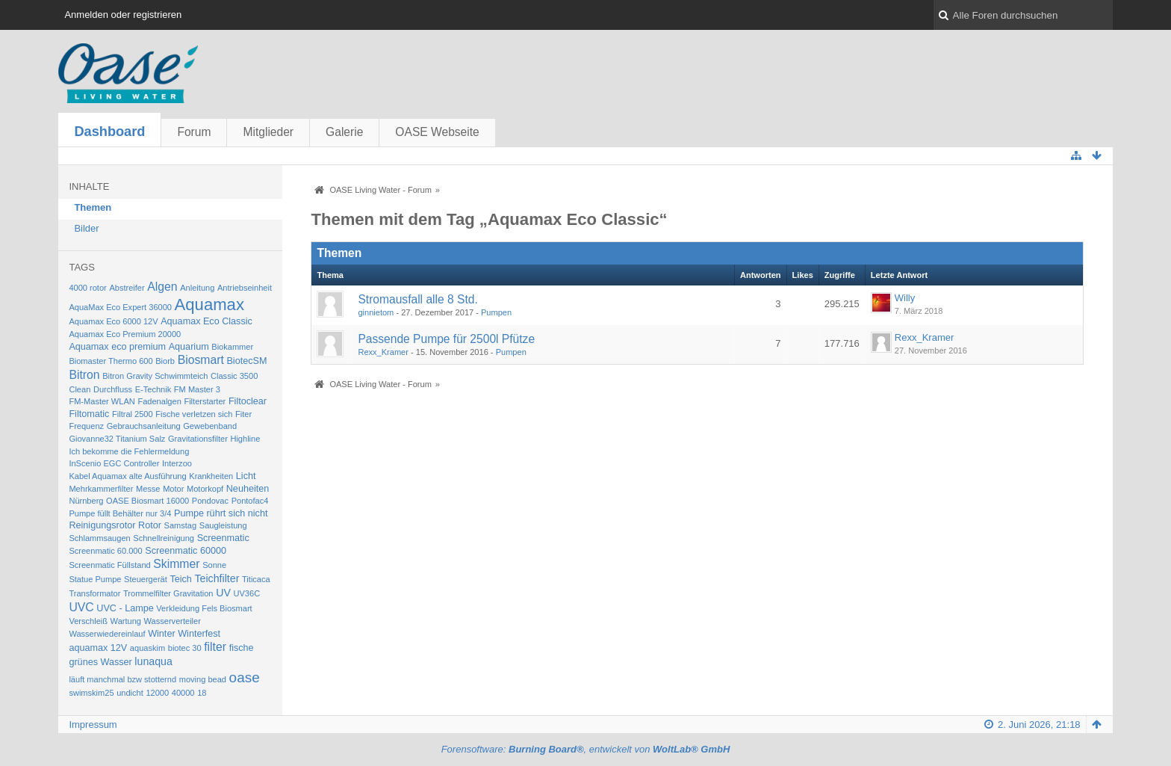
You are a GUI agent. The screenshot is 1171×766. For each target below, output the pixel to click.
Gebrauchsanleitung (144, 425)
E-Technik (153, 389)
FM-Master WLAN (101, 401)
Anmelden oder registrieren (122, 14)
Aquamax (209, 304)
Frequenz (86, 425)
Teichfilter (216, 578)
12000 (157, 692)
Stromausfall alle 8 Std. (417, 299)
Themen (92, 207)
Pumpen (496, 312)
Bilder (86, 228)
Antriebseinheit (244, 287)
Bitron (84, 374)
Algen (162, 286)
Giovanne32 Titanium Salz (117, 438)
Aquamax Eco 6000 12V (113, 321)
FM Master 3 (197, 389)
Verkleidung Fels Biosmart (204, 608)
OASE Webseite (437, 132)
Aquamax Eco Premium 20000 (125, 334)
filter (215, 646)
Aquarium (189, 347)
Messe (148, 488)
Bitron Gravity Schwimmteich (155, 375)
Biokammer (232, 346)
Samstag (180, 525)
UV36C (247, 593)
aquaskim (147, 647)
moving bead (202, 679)
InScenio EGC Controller (114, 463)
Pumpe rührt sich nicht (220, 513)
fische (241, 648)
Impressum (93, 724)
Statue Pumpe (95, 579)
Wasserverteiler (172, 621)
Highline (245, 438)
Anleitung (197, 287)
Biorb (165, 360)
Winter (161, 633)
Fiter (243, 414)
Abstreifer (126, 287)
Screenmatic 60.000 (105, 550)
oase (244, 677)
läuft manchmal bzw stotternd (122, 679)
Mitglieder (268, 132)
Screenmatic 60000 (185, 551)
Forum (194, 132)
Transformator (94, 593)
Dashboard (109, 131)
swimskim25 (91, 692)
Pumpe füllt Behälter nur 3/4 (120, 513)
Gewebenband (210, 425)
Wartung (126, 621)
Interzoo (177, 463)
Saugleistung (223, 525)
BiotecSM (246, 361)
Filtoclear (248, 401)
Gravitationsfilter (198, 438)
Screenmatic (223, 538)
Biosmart (201, 359)
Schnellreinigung (163, 538)
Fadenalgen (159, 401)
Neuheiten (248, 489)
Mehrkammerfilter (101, 488)
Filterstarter (205, 401)
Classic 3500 (234, 375)
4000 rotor (87, 287)
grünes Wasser (100, 662)
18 (201, 692)
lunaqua (153, 661)
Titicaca (256, 579)
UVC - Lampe (124, 608)
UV (223, 593)
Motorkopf (205, 488)
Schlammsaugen (99, 538)
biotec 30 (185, 647)
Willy (905, 297)
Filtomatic (89, 414)
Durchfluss (112, 389)
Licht (246, 476)
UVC (81, 607)
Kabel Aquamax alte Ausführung (127, 476)
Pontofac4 (250, 500)
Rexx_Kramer (383, 352)
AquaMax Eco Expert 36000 (120, 307)
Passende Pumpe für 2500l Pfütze (446, 339)
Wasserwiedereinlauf (107, 633)
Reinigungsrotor (102, 525)
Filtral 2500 (132, 414)
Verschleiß (88, 621)
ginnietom (376, 312)
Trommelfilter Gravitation (168, 593)
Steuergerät (145, 579)
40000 (183, 692)
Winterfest (199, 633)
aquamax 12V (98, 648)
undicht (130, 692)
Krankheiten (211, 476)
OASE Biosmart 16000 (147, 500)
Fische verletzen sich (193, 414)
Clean (79, 389)
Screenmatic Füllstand (109, 564)
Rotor (149, 525)
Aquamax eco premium (117, 347)
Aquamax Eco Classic (206, 321)
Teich (180, 579)
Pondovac (210, 500)
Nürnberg (86, 500)
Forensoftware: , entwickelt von (585, 749)
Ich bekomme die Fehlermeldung (129, 451)
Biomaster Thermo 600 (110, 360)
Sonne (214, 564)
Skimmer (176, 563)
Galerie (344, 132)
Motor (173, 488)
